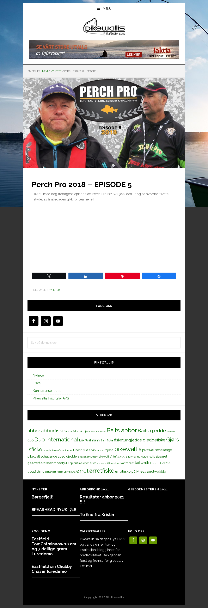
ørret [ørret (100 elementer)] (82, 471)
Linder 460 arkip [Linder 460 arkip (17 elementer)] (84, 450)
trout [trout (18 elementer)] (166, 463)
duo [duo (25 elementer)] (30, 440)
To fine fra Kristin (97, 514)
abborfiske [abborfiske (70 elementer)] (53, 431)
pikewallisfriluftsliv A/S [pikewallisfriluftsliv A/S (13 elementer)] (112, 456)
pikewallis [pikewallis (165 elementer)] (127, 449)
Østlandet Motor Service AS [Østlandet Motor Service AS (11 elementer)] (60, 471)
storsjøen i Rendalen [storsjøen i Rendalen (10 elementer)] (108, 463)
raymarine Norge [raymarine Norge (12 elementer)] (138, 456)
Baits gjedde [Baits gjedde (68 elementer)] (152, 431)
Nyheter (54, 290)
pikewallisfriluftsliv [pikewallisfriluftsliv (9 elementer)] (88, 456)
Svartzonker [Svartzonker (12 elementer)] (127, 463)
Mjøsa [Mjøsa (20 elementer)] (109, 450)
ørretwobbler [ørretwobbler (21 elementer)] (157, 471)
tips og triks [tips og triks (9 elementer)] (156, 463)
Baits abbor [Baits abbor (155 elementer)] (121, 430)
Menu (107, 8)
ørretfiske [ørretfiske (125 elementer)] (101, 470)
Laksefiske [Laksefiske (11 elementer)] (58, 450)
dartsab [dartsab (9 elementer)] (171, 431)
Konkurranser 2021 (47, 391)
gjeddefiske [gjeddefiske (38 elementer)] (154, 440)
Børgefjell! (42, 497)
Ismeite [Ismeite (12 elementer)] (47, 450)
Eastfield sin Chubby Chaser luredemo (52, 569)
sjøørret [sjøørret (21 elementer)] (161, 456)
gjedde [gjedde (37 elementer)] (135, 440)
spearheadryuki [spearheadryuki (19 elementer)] (57, 463)
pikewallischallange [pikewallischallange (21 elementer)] (157, 450)
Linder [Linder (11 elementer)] (68, 450)
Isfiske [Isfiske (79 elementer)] (34, 449)
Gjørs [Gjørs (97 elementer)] (172, 439)
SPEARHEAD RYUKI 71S (54, 509)
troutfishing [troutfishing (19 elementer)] (35, 471)
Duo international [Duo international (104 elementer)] (56, 439)
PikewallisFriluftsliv (104, 27)
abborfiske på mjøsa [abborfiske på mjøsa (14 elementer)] (77, 431)
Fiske (37, 383)
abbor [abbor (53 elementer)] (33, 430)
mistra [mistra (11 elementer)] (100, 450)
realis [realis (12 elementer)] (152, 456)
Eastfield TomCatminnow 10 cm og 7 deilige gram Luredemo (54, 546)
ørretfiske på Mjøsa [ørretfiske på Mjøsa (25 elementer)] (130, 471)
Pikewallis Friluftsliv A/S (51, 398)
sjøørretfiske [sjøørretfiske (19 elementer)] (36, 463)
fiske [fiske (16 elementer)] (110, 440)
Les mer (86, 566)
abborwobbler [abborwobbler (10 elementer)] (98, 431)
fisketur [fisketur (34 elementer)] (121, 440)
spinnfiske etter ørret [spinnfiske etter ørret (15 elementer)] (83, 463)
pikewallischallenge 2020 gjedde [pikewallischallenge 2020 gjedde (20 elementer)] (52, 456)
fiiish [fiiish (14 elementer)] (103, 440)
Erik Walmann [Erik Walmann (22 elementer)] (89, 440)
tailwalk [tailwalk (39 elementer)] (142, 462)
